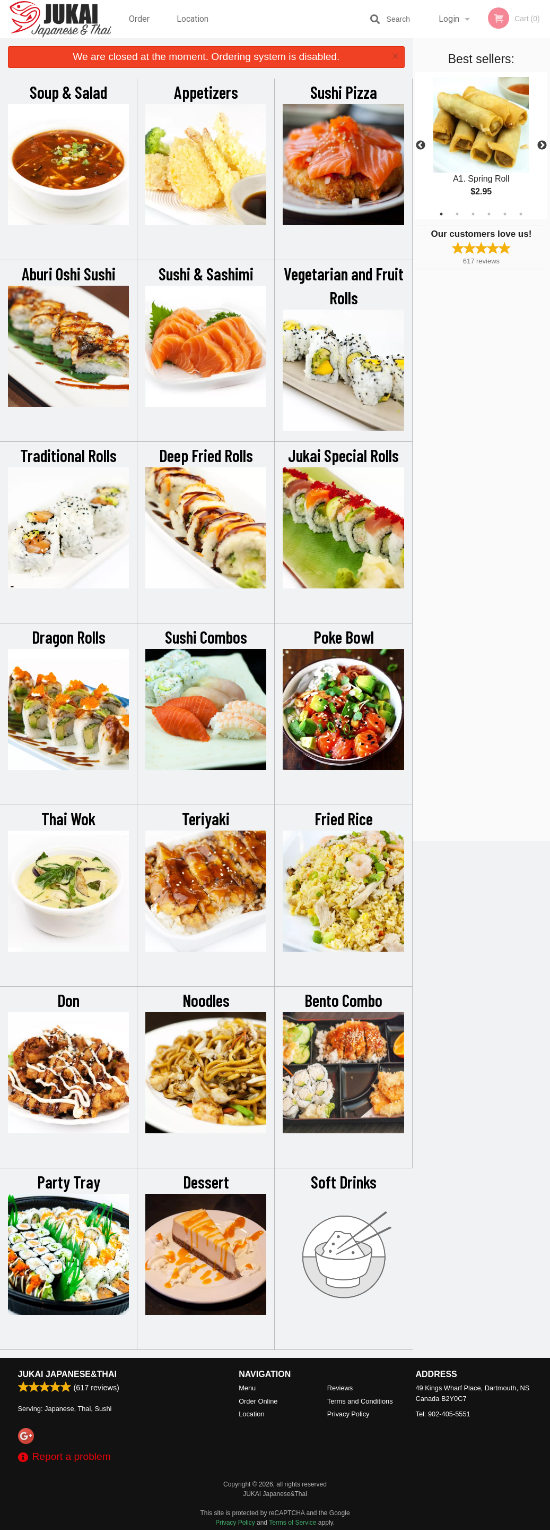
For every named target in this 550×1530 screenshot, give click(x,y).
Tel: (443, 1414)
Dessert (206, 1182)
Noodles (206, 1000)
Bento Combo (343, 1000)
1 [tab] (441, 214)
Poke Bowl (343, 637)
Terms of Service (292, 1522)
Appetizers (206, 92)
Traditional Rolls (68, 455)
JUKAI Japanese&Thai (67, 1374)
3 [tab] (473, 214)
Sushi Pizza (343, 92)
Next (542, 145)
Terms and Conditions (360, 1401)
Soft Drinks (344, 1182)
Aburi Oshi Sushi (69, 273)
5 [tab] (505, 214)
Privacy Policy (348, 1414)
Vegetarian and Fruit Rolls (344, 285)
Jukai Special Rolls (343, 455)
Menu (247, 1388)
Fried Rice (344, 818)
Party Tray (68, 1182)
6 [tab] (521, 214)
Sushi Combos (206, 637)
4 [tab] (489, 214)
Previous (420, 145)
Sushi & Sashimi (206, 273)
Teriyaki (206, 818)
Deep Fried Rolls (206, 455)
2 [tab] (457, 214)
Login (449, 19)
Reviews (340, 1388)
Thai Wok (68, 818)
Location (192, 19)
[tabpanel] (481, 145)
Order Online (140, 26)
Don (68, 1000)
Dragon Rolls (69, 637)
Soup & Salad (68, 92)
